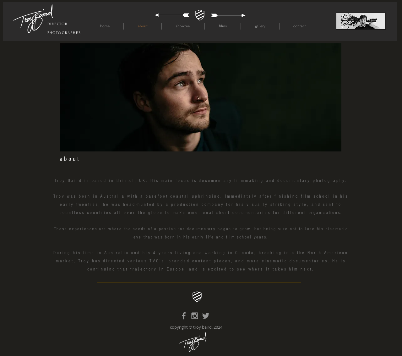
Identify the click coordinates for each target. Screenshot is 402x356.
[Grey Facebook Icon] (183, 315)
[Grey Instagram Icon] (194, 315)
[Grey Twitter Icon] (205, 315)
